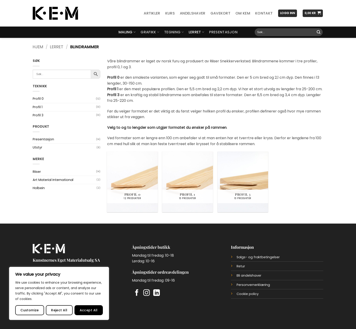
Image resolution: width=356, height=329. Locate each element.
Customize (29, 310)
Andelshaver (192, 13)
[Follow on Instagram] (146, 293)
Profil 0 (38, 98)
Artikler (152, 13)
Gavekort (220, 13)
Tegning (174, 32)
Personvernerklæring (253, 285)
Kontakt (264, 13)
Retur (241, 266)
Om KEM (242, 13)
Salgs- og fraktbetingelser (258, 257)
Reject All (59, 310)
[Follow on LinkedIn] (156, 293)
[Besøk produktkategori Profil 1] (187, 181)
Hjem (38, 47)
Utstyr (37, 147)
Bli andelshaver (249, 275)
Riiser (37, 171)
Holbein (39, 188)
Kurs (170, 13)
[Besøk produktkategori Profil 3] (243, 181)
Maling (127, 32)
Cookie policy (248, 294)
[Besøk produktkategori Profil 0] (132, 181)
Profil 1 (37, 107)
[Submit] (318, 32)
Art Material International (53, 180)
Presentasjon (223, 32)
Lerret (196, 32)
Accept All (89, 310)
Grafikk (150, 32)
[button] (287, 13)
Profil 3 (38, 115)
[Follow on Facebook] (137, 293)
